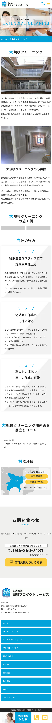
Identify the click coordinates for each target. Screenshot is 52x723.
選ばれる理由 (8, 656)
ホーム (5, 623)
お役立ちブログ (9, 697)
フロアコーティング (10, 648)
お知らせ (6, 689)
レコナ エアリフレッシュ (12, 639)
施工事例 (6, 664)
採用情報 (6, 681)
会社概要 (6, 672)
